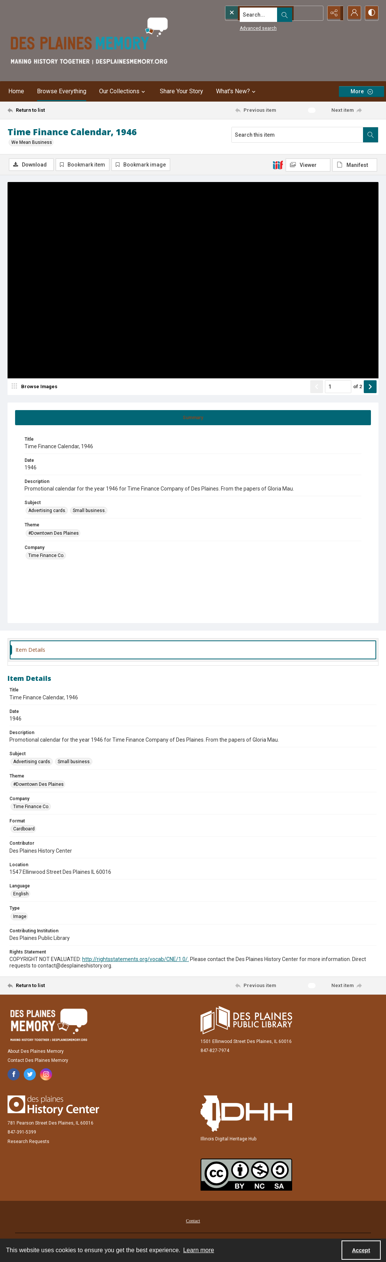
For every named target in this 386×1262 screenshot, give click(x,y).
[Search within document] (370, 134)
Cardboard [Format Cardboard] (24, 830)
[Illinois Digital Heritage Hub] (246, 1114)
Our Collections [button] (123, 91)
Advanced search (243, 26)
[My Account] (352, 13)
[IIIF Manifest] (354, 165)
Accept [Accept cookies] (361, 1250)
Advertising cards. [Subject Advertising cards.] (47, 511)
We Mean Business (31, 142)
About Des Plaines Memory (36, 1052)
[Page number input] (338, 387)
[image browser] (36, 387)
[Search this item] (297, 134)
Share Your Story (181, 91)
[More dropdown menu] (361, 91)
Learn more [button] (198, 1250)
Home (16, 91)
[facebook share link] (14, 1075)
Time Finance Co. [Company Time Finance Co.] (46, 556)
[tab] (193, 418)
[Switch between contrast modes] (371, 13)
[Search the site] (259, 13)
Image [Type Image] (19, 917)
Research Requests (28, 1142)
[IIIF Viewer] (308, 165)
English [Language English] (21, 894)
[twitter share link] (30, 1075)
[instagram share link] (46, 1075)
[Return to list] (58, 110)
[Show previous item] (316, 387)
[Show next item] (370, 387)
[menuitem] (193, 1221)
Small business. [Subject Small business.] (89, 511)
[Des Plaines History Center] (53, 1106)
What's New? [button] (236, 91)
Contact (193, 1221)
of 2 (357, 387)
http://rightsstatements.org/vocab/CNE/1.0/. (135, 960)
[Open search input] (314, 13)
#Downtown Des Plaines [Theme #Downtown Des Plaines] (53, 534)
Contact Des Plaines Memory (38, 1061)
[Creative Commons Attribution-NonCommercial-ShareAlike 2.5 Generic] (246, 1175)
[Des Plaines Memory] (49, 1025)
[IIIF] (278, 164)
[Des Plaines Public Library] (246, 1021)
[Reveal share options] (333, 13)
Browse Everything (61, 91)
